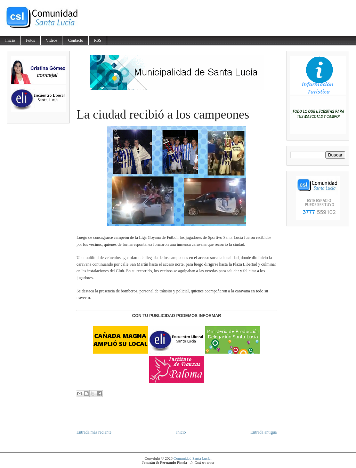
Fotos (30, 40)
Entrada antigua (263, 432)
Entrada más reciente (94, 432)
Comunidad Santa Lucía (191, 458)
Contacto (75, 40)
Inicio (10, 40)
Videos (51, 40)
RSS (97, 40)
